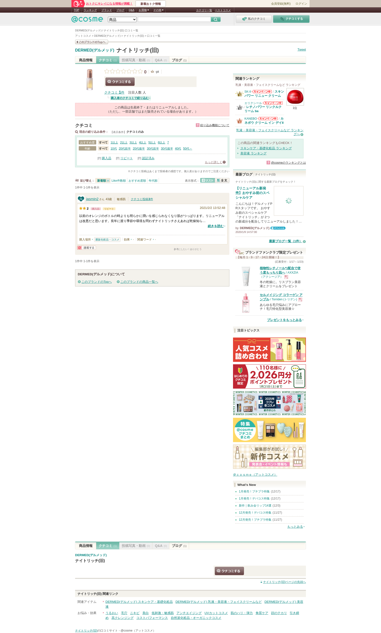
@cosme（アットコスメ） (138, 630)
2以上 (124, 142)
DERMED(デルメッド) (94, 50)
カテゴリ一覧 (204, 10)
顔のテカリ (279, 613)
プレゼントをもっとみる (284, 320)
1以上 (114, 142)
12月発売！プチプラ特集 (255, 519)
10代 (114, 148)
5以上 (152, 142)
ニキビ (134, 613)
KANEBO (250, 118)
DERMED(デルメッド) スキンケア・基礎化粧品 (139, 602)
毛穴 (124, 613)
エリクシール (253, 103)
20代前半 (125, 148)
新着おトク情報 (150, 4)
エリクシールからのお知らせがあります (272, 103)
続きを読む (216, 226)
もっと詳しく (213, 162)
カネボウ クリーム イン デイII (264, 120)
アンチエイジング (189, 613)
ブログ (120, 10)
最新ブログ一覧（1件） (285, 241)
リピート (126, 158)
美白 (145, 613)
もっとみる (295, 526)
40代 (178, 148)
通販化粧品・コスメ (107, 239)
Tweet (301, 49)
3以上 (133, 142)
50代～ (187, 148)
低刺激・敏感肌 (163, 613)
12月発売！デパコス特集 (255, 512)
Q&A (131, 10)
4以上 (143, 142)
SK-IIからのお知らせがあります (261, 91)
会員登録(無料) (281, 3)
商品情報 (86, 60)
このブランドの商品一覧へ (139, 282)
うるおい (111, 613)
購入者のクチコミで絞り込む (130, 98)
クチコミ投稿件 (142, 199)
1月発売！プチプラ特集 (254, 491)
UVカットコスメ (216, 613)
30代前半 (153, 148)
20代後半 (139, 148)
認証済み (148, 158)
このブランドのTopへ (96, 282)
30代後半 (167, 148)
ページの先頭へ (284, 582)
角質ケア (262, 613)
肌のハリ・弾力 (242, 613)
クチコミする (120, 82)
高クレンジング (123, 618)
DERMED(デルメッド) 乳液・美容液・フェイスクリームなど (218, 602)
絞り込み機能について (214, 125)
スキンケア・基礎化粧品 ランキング (266, 148)
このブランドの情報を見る (91, 42)
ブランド (106, 10)
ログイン (301, 3)
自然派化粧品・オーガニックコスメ (196, 618)
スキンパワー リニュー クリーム (264, 93)
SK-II (247, 91)
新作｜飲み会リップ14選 (255, 505)
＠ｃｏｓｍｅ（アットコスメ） (255, 474)
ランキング (90, 10)
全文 (222, 180)
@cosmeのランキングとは (288, 162)
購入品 (106, 158)
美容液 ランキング (253, 153)
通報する (86, 248)
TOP (76, 10)
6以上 (161, 142)
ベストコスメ (223, 10)
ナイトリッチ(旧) (137, 50)
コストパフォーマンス (152, 618)
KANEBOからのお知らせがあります (267, 118)
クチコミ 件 (114, 92)
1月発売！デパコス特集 (254, 498)
